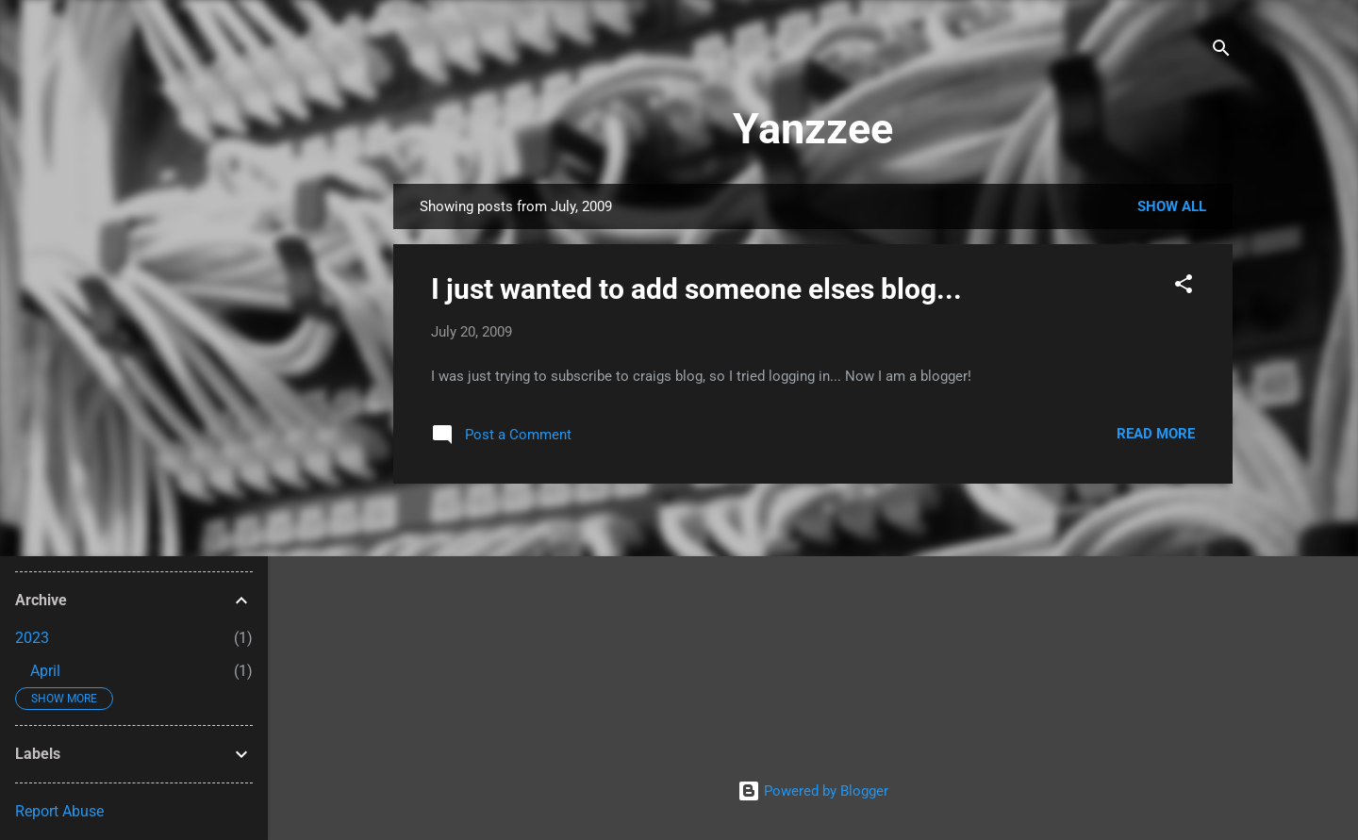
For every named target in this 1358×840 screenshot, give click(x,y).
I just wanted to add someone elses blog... (696, 288)
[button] (1183, 287)
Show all (1171, 206)
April (45, 671)
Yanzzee (813, 129)
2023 (32, 638)
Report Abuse (59, 811)
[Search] (1221, 51)
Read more (1156, 433)
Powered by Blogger (812, 790)
